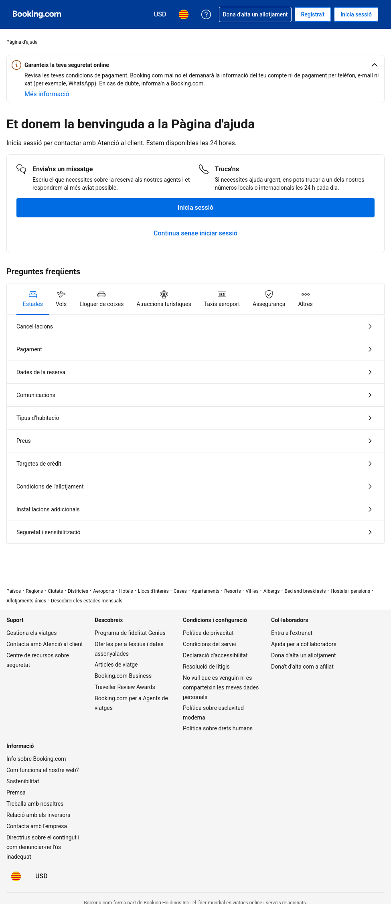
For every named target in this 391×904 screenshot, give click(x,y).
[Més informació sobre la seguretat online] (46, 94)
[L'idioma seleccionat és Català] (16, 876)
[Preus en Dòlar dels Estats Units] (41, 876)
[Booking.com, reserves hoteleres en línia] (37, 14)
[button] (195, 65)
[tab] (32, 299)
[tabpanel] (195, 429)
